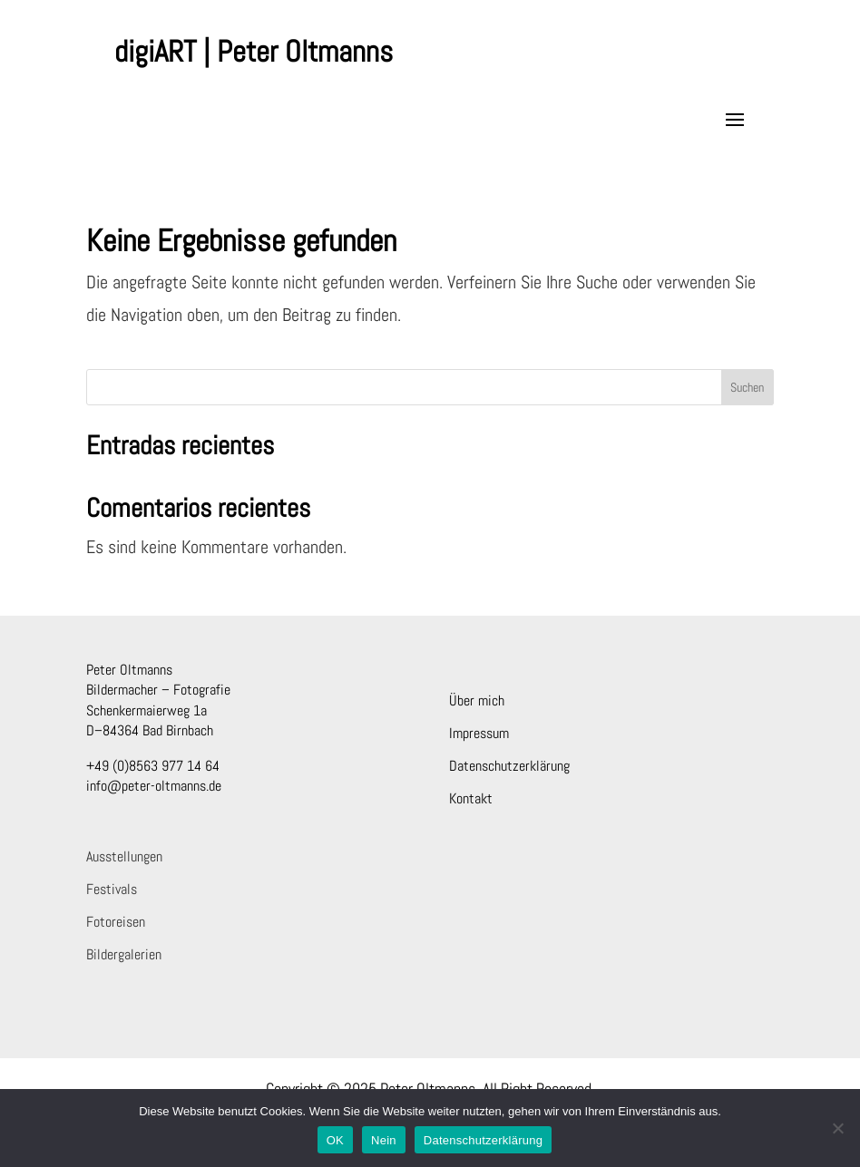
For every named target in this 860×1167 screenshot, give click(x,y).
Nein (383, 1140)
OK (335, 1140)
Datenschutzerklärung (509, 765)
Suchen (747, 387)
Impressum (479, 733)
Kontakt (471, 798)
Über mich (476, 700)
